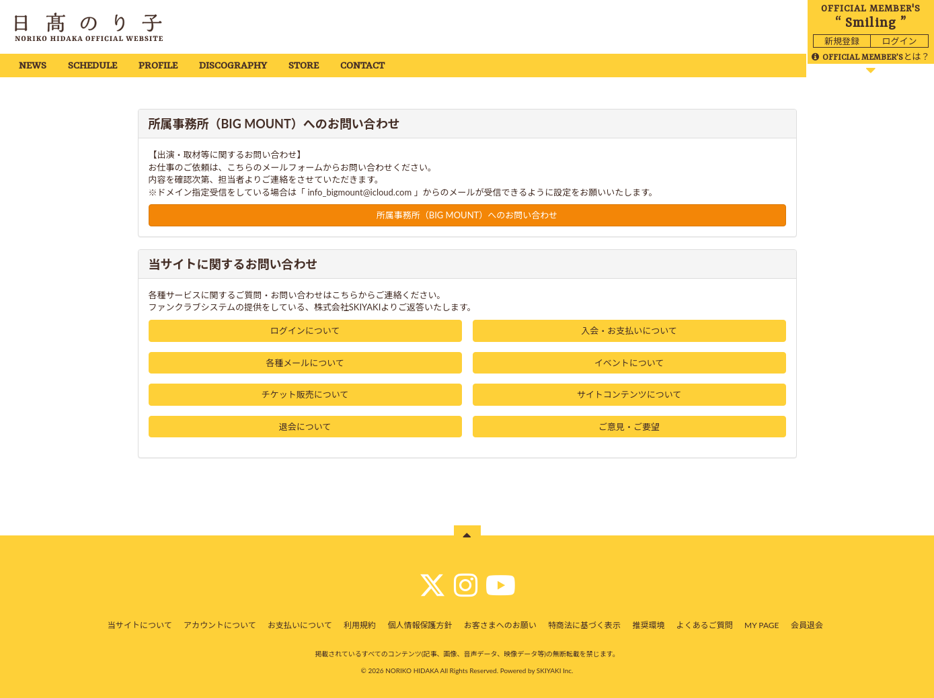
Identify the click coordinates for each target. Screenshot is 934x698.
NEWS (32, 66)
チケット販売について (305, 394)
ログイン (899, 41)
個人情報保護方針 (419, 625)
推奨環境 (648, 625)
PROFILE (158, 66)
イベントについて (629, 362)
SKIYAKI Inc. (555, 670)
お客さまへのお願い (500, 625)
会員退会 (807, 625)
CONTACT (362, 66)
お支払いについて (300, 625)
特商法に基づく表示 (584, 625)
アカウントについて (220, 625)
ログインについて (305, 330)
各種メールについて (305, 362)
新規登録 (841, 41)
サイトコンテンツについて (629, 394)
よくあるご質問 (704, 625)
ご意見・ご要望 (629, 426)
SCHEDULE (92, 66)
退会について (305, 426)
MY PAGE (761, 625)
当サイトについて (140, 625)
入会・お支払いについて (629, 330)
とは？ (870, 56)
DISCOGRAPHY (233, 66)
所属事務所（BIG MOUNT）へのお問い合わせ (467, 215)
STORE (303, 66)
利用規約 (360, 625)
